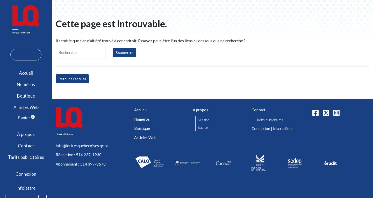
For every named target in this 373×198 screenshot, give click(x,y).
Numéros (26, 84)
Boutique (26, 96)
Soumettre (124, 52)
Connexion (26, 174)
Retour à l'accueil (72, 79)
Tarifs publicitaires (26, 157)
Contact (26, 145)
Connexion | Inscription (272, 128)
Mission (203, 120)
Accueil (26, 73)
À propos (26, 134)
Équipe (203, 127)
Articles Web (26, 107)
